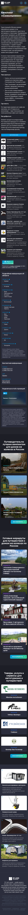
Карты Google (6, 381)
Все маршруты (18, 657)
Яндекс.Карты (6, 382)
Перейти (4, 375)
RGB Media (22, 909)
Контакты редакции (6, 908)
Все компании (18, 756)
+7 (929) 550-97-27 (7, 368)
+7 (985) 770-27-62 (7, 370)
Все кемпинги (19, 522)
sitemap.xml (23, 908)
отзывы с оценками (14, 266)
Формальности (15, 908)
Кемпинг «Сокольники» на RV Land (16, 414)
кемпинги (4, 425)
